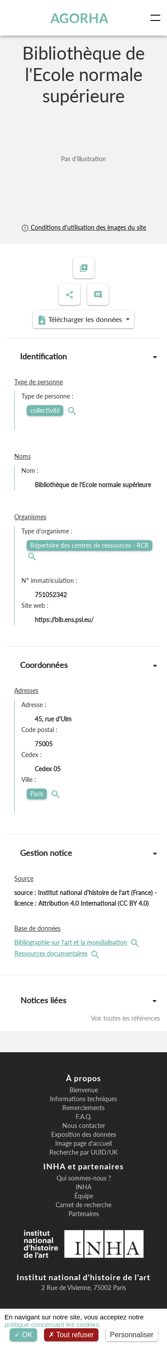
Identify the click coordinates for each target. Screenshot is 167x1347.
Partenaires (84, 1214)
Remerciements (83, 1108)
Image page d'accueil (83, 1143)
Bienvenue (83, 1090)
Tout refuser (71, 1335)
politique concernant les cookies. (52, 1324)
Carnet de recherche (83, 1205)
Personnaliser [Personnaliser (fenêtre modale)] (132, 1335)
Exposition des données (83, 1134)
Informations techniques (83, 1099)
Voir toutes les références (125, 1018)
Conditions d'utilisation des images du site (83, 227)
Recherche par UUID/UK (83, 1152)
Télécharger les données (80, 320)
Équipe (83, 1196)
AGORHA (79, 18)
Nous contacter (83, 1125)
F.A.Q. (84, 1117)
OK (23, 1335)
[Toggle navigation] (157, 18)
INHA (83, 1187)
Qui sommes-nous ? (84, 1178)
